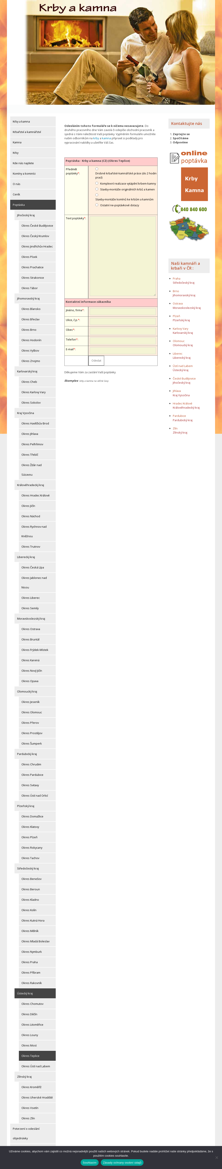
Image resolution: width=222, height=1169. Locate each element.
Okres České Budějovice (37, 217)
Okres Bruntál (30, 631)
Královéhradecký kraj (30, 476)
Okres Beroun (30, 881)
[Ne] (216, 1157)
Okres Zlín (28, 1110)
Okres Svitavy (30, 777)
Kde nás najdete (23, 155)
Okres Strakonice (32, 269)
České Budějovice (184, 370)
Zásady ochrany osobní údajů (122, 1162)
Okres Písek (29, 248)
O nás (16, 175)
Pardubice (179, 407)
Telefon (71, 331)
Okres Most (29, 1037)
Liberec (177, 345)
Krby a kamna (21, 113)
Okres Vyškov (30, 342)
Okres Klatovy (30, 818)
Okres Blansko (31, 300)
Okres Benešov (31, 870)
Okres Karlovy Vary (33, 384)
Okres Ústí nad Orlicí (34, 787)
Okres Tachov (30, 849)
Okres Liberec (30, 589)
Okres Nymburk (31, 943)
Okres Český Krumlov (35, 227)
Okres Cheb (29, 373)
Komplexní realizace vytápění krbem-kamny (128, 175)
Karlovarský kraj (27, 363)
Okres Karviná (30, 652)
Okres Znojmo (30, 352)
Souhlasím (90, 1162)
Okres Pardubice (32, 766)
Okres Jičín (28, 497)
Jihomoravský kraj (28, 290)
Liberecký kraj (26, 548)
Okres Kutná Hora (32, 912)
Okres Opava (29, 673)
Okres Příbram (30, 964)
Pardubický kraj (27, 745)
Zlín (175, 420)
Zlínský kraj (24, 1068)
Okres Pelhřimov (32, 436)
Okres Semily (30, 600)
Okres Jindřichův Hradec (37, 238)
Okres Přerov (30, 714)
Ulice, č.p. (72, 311)
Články (17, 1140)
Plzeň (176, 307)
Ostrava (178, 295)
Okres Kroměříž (31, 1079)
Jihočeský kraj (26, 207)
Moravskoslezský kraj (31, 610)
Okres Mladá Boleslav (35, 933)
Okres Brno (28, 321)
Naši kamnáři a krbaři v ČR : (185, 257)
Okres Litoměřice (32, 1016)
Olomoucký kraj (27, 683)
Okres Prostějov (31, 725)
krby (96, 130)
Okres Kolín (28, 902)
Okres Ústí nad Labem (35, 1058)
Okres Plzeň (29, 829)
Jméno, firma (74, 301)
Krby (15, 144)
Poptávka (19, 196)
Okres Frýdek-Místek (34, 641)
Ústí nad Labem (183, 357)
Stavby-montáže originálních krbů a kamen (127, 180)
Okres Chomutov (32, 995)
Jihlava (177, 382)
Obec (69, 321)
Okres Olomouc (31, 704)
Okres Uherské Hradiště (37, 1089)
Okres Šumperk (31, 735)
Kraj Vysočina (25, 404)
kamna (106, 130)
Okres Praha (29, 954)
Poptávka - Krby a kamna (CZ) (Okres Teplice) (98, 152)
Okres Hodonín (31, 332)
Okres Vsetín (29, 1099)
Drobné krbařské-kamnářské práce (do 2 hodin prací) (126, 167)
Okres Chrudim (31, 756)
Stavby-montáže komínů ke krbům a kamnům (124, 191)
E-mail (69, 340)
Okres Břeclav (30, 311)
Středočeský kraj (28, 860)
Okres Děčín (29, 1006)
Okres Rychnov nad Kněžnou (34, 523)
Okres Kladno (30, 891)
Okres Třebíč (29, 446)
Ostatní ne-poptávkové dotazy (119, 196)
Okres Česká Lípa (32, 559)
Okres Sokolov (31, 394)
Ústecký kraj (25, 985)
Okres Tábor (29, 280)
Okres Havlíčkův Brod (35, 415)
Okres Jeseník (30, 693)
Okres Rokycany (31, 839)
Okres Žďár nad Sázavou (31, 461)
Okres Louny (29, 1026)
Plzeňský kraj (25, 797)
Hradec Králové (182, 395)
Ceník (16, 186)
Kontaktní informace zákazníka (88, 293)
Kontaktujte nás (186, 115)
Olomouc (178, 332)
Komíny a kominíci (24, 165)
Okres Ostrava (30, 620)
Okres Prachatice (32, 259)
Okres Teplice (30, 1047)
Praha (176, 270)
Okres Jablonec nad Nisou (34, 574)
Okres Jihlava (29, 425)
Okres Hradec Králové (35, 487)
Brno (176, 282)
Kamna (17, 134)
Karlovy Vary (180, 320)
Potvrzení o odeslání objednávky (26, 1125)
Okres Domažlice (32, 808)
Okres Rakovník (31, 974)
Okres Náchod (30, 508)
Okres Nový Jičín (31, 662)
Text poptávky (75, 209)
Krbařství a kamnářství (27, 123)
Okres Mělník (30, 922)
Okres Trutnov (30, 538)
